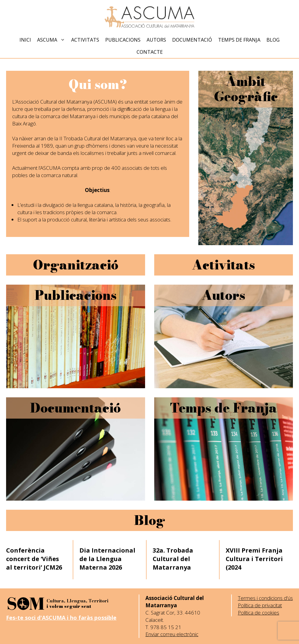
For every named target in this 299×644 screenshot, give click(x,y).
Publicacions (123, 39)
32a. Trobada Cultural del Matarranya (173, 558)
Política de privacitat (260, 605)
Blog (273, 39)
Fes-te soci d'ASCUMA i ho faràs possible (61, 617)
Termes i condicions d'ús (265, 597)
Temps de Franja (239, 39)
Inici (25, 39)
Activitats (85, 39)
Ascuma (52, 40)
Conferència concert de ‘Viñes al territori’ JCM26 (34, 558)
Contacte (150, 52)
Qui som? (97, 84)
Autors (156, 39)
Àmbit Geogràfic (246, 89)
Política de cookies (258, 612)
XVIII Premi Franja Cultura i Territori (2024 (254, 558)
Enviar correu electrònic (171, 634)
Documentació (192, 39)
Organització (75, 265)
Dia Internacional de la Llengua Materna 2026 (107, 558)
